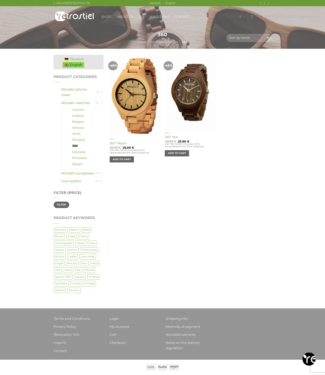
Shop (106, 17)
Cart (113, 335)
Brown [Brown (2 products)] (59, 236)
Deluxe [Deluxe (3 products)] (59, 249)
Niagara (78, 122)
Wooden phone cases (74, 92)
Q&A (141, 17)
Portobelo (79, 158)
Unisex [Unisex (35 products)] (76, 283)
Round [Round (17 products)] (89, 270)
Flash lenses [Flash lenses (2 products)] (89, 249)
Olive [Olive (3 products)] (67, 270)
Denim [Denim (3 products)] (72, 249)
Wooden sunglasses (77, 173)
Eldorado (79, 152)
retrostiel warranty (181, 335)
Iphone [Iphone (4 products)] (59, 256)
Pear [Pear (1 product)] (78, 270)
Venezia (78, 128)
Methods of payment (183, 327)
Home (142, 42)
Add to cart (122, 159)
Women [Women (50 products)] (74, 290)
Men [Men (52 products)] (84, 263)
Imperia (78, 116)
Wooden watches (164, 42)
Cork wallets (71, 181)
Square (77, 164)
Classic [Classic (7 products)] (80, 243)
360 (75, 146)
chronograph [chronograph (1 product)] (63, 243)
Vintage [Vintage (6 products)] (89, 283)
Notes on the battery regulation (183, 345)
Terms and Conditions (72, 319)
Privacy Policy (65, 327)
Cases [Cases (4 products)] (71, 236)
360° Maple (118, 143)
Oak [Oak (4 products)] (57, 270)
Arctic (76, 134)
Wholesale (159, 17)
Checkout (118, 343)
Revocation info (66, 335)
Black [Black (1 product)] (86, 229)
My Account (119, 327)
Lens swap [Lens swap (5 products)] (88, 256)
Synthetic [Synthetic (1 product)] (61, 283)
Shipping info (177, 319)
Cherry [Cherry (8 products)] (83, 236)
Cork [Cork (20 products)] (92, 243)
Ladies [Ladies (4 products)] (72, 256)
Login (114, 319)
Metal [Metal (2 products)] (95, 263)
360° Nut (171, 137)
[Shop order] (248, 38)
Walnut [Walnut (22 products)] (60, 290)
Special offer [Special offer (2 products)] (63, 276)
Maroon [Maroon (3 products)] (72, 263)
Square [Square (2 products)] (80, 276)
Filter (61, 204)
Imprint (60, 343)
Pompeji (78, 140)
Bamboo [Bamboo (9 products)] (61, 229)
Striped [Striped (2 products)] (93, 276)
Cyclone (78, 110)
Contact (181, 17)
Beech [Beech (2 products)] (74, 229)
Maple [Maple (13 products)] (59, 263)
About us (125, 17)
